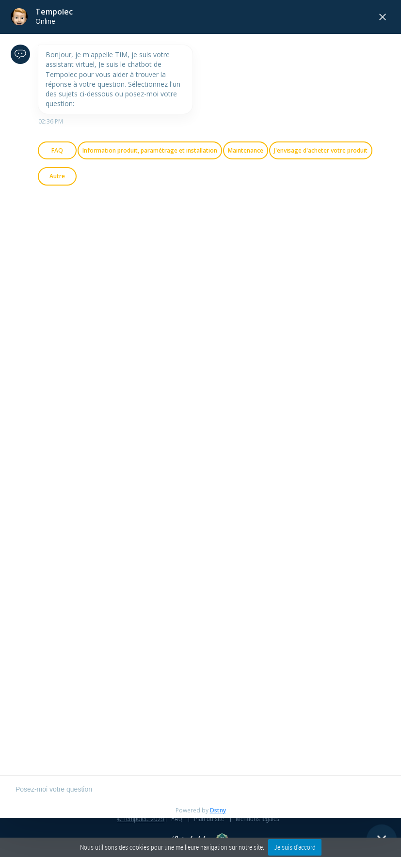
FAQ (176, 818)
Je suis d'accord (295, 847)
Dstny (218, 810)
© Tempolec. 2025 (140, 818)
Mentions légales (257, 818)
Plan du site (209, 818)
